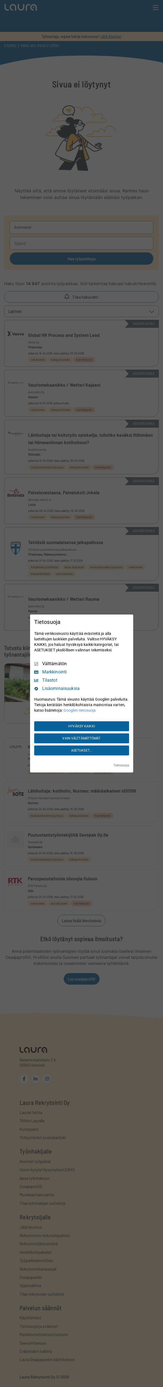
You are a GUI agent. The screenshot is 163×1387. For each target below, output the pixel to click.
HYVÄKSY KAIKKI (81, 726)
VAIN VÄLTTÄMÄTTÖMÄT (81, 738)
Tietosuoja (121, 765)
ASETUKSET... (81, 750)
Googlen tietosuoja (79, 710)
